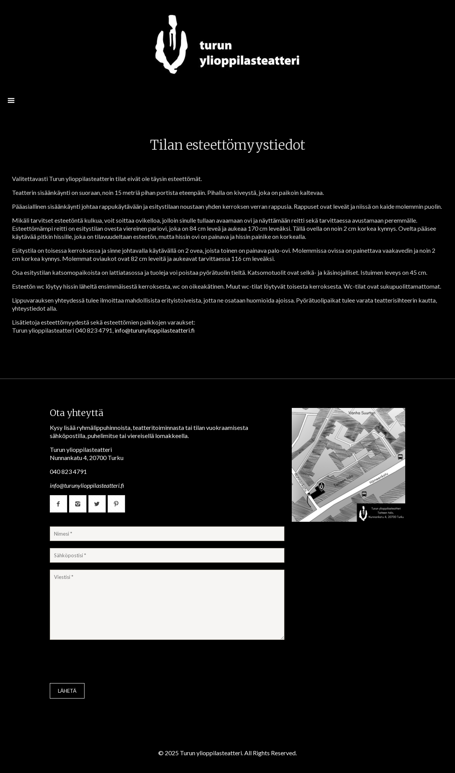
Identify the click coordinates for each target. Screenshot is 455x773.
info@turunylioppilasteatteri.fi (155, 330)
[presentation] (108, 662)
